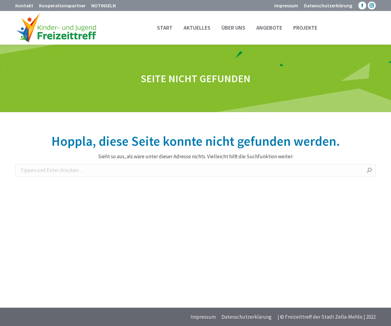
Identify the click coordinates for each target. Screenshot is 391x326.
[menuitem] (24, 5)
